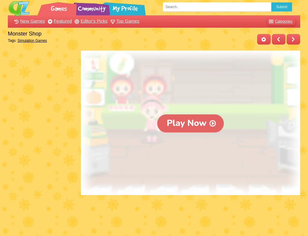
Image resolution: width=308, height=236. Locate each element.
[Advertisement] (43, 141)
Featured (59, 20)
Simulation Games (32, 41)
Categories (279, 21)
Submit (281, 7)
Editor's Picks (90, 20)
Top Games (124, 20)
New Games (29, 20)
